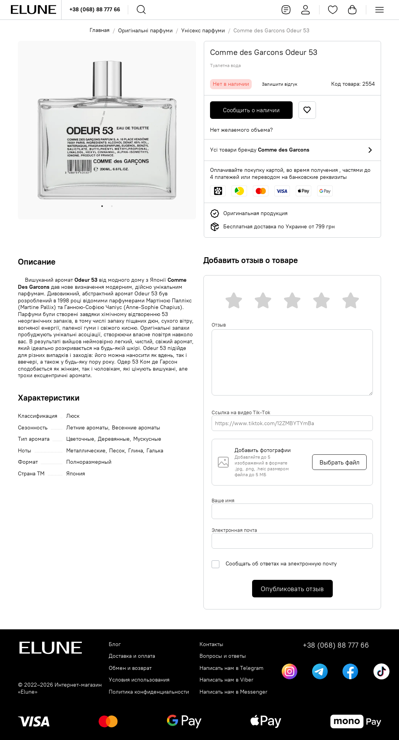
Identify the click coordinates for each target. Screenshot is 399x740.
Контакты (211, 644)
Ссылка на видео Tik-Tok (241, 412)
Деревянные (114, 439)
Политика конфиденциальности (149, 692)
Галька (155, 450)
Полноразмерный (88, 462)
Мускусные (147, 439)
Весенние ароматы (136, 427)
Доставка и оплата (132, 656)
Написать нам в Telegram (231, 668)
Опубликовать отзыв (292, 589)
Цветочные (80, 439)
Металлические (86, 450)
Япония (75, 473)
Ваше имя (223, 500)
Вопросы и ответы (223, 656)
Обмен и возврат (130, 668)
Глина (135, 450)
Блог (115, 644)
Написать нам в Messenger (233, 692)
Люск (72, 416)
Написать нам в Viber (226, 679)
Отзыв (219, 324)
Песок (117, 450)
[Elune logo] (33, 9)
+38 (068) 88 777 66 (94, 9)
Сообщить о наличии (251, 110)
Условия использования (139, 679)
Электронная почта (234, 530)
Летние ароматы (87, 427)
